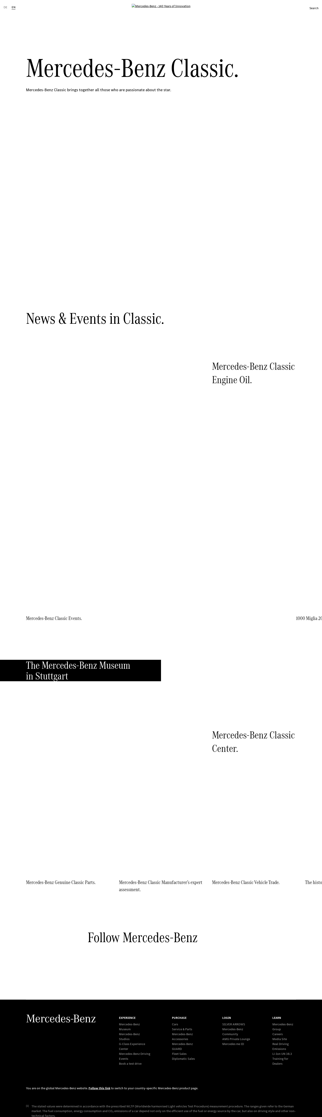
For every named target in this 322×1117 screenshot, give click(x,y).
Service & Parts (182, 932)
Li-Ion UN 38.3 (282, 956)
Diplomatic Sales (183, 961)
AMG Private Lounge (236, 941)
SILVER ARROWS (233, 927)
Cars (175, 927)
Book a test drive (130, 966)
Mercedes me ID (233, 946)
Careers (277, 937)
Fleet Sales (179, 956)
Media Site (279, 941)
